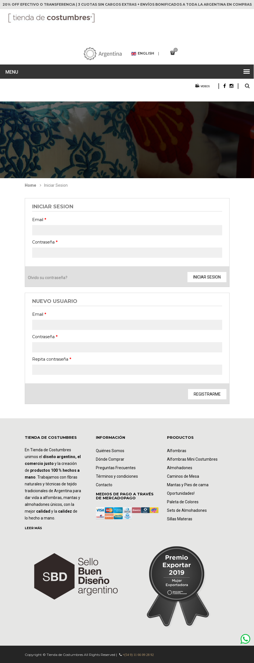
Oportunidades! (181, 493)
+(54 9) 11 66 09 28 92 (138, 654)
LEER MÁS (33, 528)
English (142, 53)
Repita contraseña (51, 359)
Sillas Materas (179, 519)
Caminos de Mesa (183, 476)
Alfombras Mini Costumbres (192, 459)
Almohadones (179, 467)
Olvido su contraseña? (47, 277)
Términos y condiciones (117, 476)
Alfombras (176, 450)
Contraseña (44, 242)
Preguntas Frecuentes (116, 467)
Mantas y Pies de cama (187, 485)
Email (39, 219)
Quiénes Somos (110, 450)
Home (30, 185)
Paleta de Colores (183, 502)
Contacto (104, 485)
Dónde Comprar (110, 459)
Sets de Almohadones (187, 510)
